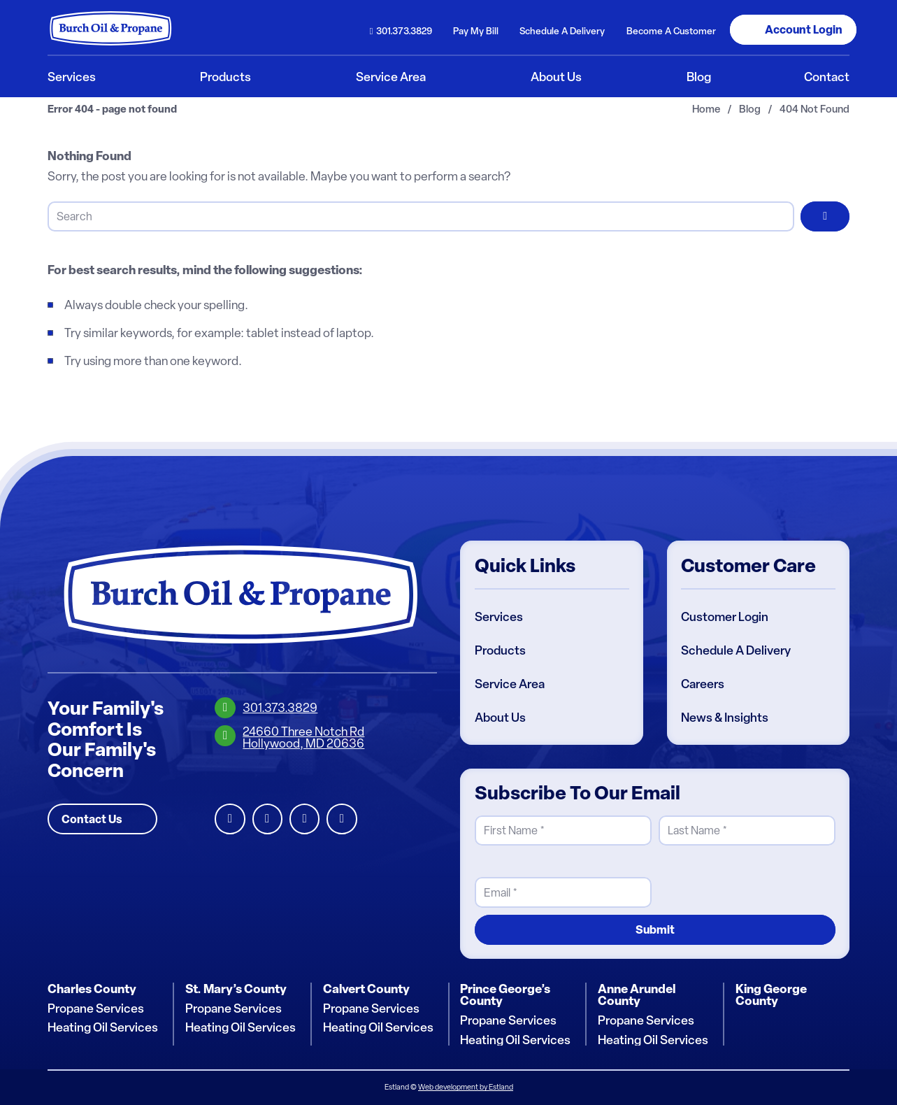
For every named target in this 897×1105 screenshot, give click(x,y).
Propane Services (96, 1008)
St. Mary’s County (236, 989)
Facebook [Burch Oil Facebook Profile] (267, 819)
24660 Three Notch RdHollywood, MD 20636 (303, 737)
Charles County (92, 989)
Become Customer (671, 30)
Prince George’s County (505, 995)
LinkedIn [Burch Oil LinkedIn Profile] (230, 819)
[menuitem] (400, 29)
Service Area (510, 684)
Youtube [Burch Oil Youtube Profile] (341, 819)
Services (499, 617)
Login (803, 29)
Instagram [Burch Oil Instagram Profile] (304, 819)
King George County (771, 995)
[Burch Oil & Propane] (111, 27)
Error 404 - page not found (112, 109)
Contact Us (92, 819)
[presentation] (765, 880)
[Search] (421, 216)
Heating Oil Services (103, 1027)
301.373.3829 (404, 30)
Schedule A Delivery (736, 650)
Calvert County (366, 989)
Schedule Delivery (562, 30)
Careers (702, 684)
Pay (475, 30)
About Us (500, 717)
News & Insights (724, 717)
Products (500, 650)
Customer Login (724, 617)
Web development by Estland (465, 1087)
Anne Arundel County (636, 995)
